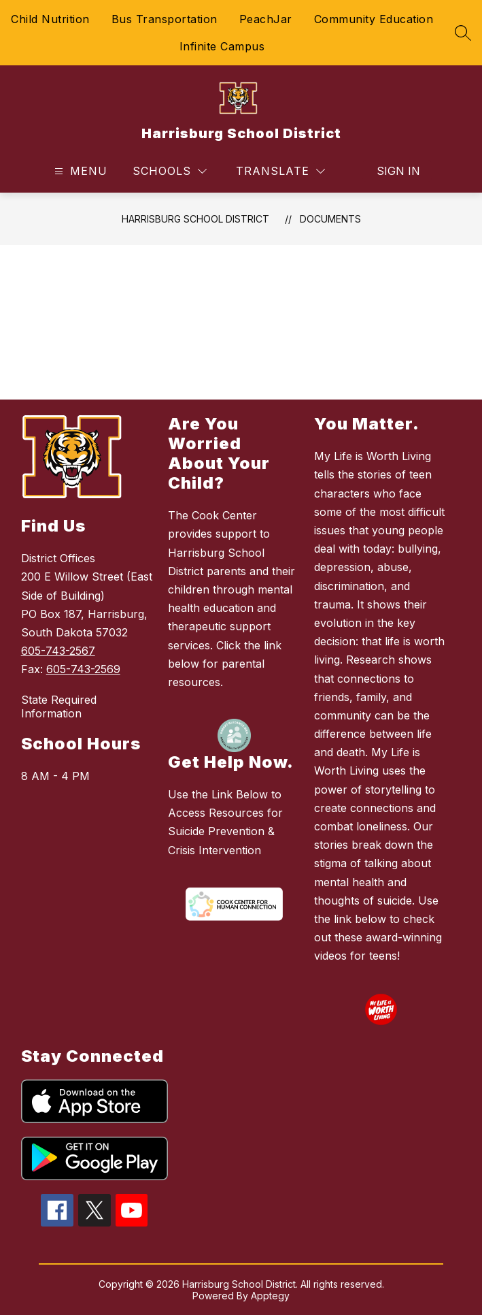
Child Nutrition (50, 19)
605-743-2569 (83, 669)
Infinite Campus (222, 46)
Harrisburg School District (195, 219)
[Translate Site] (280, 171)
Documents (330, 219)
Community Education (374, 19)
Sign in (398, 171)
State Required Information (59, 706)
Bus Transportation (164, 19)
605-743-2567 (58, 651)
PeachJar (265, 19)
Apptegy (270, 1295)
